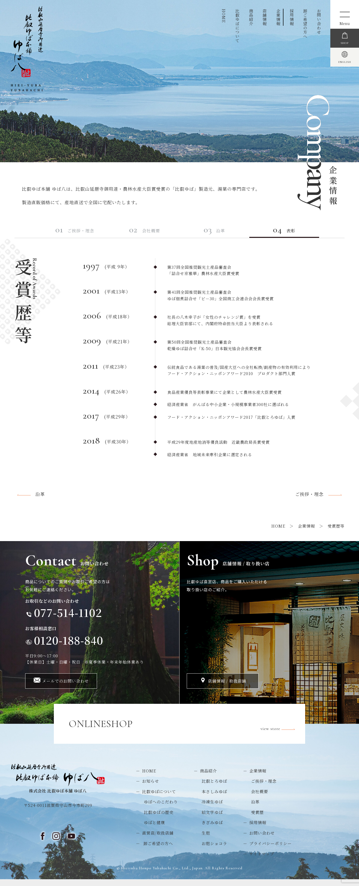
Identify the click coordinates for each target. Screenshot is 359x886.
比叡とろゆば (214, 787)
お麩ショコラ (214, 850)
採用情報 (291, 17)
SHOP (344, 53)
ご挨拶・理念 (83, 234)
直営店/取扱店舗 (158, 839)
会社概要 (153, 234)
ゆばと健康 (154, 829)
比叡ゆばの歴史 (159, 819)
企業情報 (278, 17)
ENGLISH (344, 84)
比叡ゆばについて (237, 26)
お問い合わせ (319, 21)
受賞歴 (257, 819)
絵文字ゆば (212, 819)
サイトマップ (261, 860)
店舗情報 (265, 17)
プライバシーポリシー (270, 850)
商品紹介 (251, 17)
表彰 (294, 234)
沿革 (223, 234)
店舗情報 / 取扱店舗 (227, 687)
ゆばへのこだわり (161, 808)
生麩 (206, 839)
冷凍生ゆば (212, 808)
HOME (224, 16)
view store (278, 731)
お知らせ (150, 787)
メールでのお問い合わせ (65, 687)
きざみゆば (212, 829)
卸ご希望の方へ (305, 23)
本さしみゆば (214, 798)
